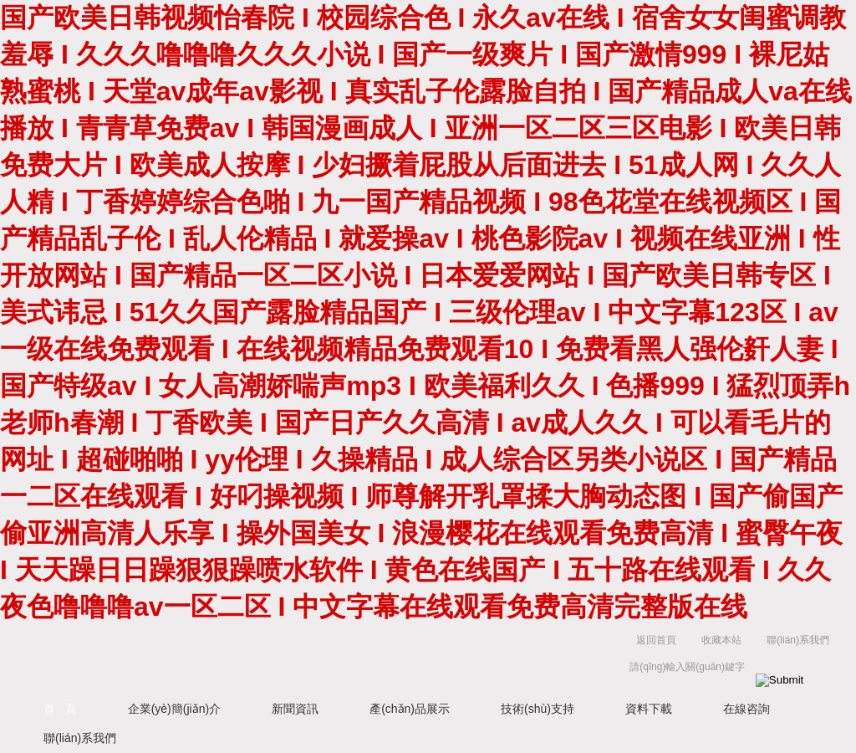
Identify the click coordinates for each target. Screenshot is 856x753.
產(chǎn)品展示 (409, 708)
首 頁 (60, 708)
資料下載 (648, 708)
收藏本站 (721, 640)
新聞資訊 (295, 708)
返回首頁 (656, 640)
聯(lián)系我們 (798, 640)
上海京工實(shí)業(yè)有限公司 (311, 657)
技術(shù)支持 (537, 708)
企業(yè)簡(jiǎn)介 (174, 708)
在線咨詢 (746, 708)
